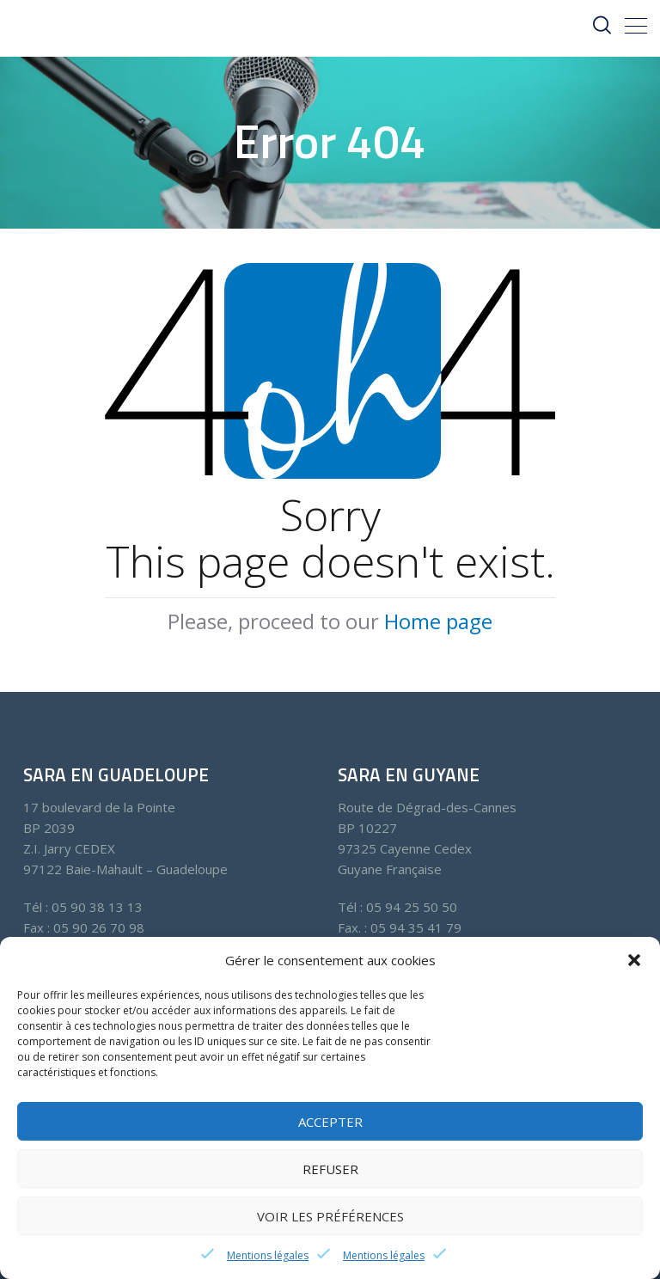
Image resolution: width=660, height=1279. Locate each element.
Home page (438, 621)
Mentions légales (268, 1255)
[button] (634, 960)
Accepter (330, 1121)
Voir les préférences (330, 1216)
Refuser (330, 1169)
